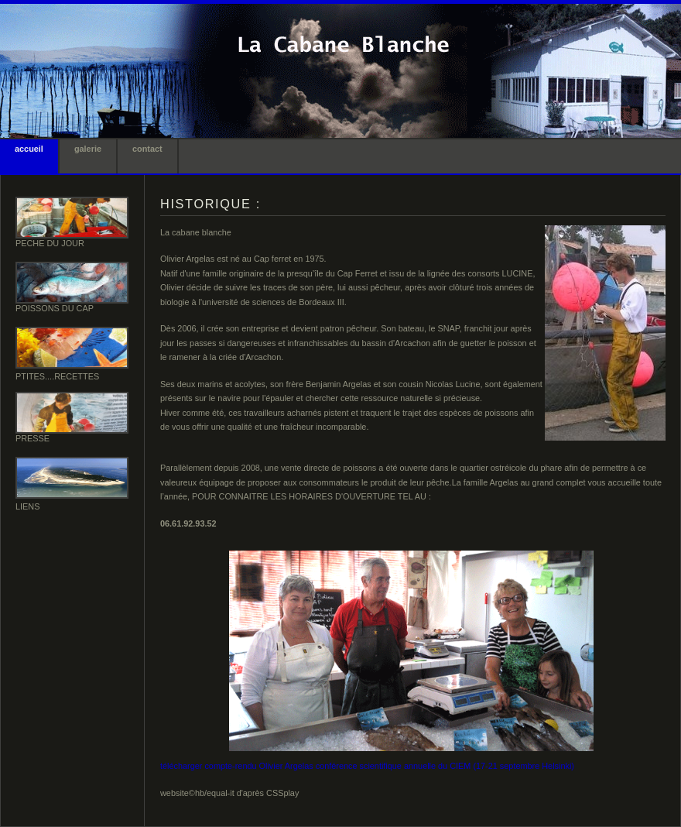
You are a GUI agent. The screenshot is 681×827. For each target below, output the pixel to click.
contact (147, 148)
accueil (29, 148)
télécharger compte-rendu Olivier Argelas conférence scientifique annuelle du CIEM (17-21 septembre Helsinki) (367, 765)
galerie (87, 148)
